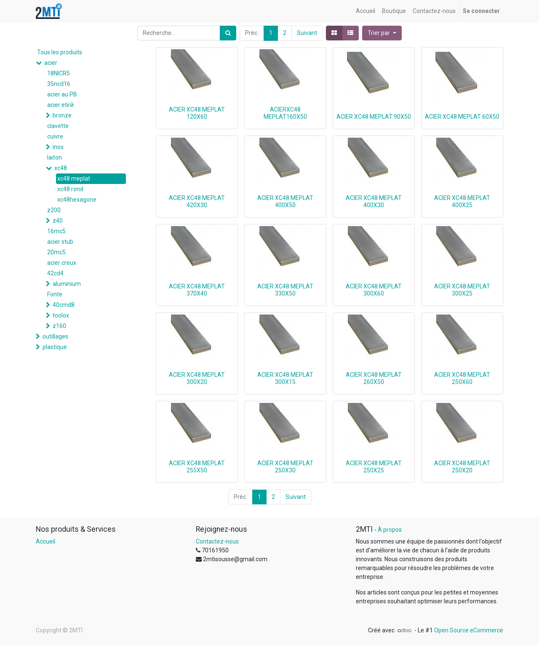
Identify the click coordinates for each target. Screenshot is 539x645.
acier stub (60, 241)
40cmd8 (64, 304)
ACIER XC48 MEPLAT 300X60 (374, 290)
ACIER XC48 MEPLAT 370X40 (197, 290)
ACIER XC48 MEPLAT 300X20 (197, 378)
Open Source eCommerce (468, 630)
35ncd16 (58, 83)
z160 (59, 325)
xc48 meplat (73, 178)
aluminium (67, 283)
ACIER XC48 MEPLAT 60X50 (462, 116)
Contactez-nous (217, 541)
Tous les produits (59, 52)
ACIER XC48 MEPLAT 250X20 (462, 467)
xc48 (60, 168)
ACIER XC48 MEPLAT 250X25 (374, 467)
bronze (62, 115)
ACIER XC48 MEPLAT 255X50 (197, 467)
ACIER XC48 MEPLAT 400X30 (374, 201)
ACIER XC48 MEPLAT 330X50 (285, 290)
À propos (390, 529)
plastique (55, 347)
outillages (55, 336)
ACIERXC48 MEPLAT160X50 (285, 113)
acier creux (61, 262)
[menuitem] (365, 11)
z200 (54, 210)
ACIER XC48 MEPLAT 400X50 (285, 201)
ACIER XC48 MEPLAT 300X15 (285, 378)
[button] (382, 33)
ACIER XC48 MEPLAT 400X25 (462, 201)
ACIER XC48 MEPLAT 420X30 (197, 201)
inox (58, 147)
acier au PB (62, 94)
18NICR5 (58, 73)
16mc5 (56, 231)
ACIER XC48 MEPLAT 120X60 (197, 113)
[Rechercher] (228, 33)
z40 (58, 220)
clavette (58, 126)
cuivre (55, 136)
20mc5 (56, 252)
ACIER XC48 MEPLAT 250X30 (285, 467)
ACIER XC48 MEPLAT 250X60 (462, 378)
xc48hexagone (76, 199)
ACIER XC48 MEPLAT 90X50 (373, 116)
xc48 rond (70, 189)
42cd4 (55, 273)
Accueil (45, 541)
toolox (61, 315)
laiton (54, 157)
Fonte (54, 294)
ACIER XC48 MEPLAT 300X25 (462, 290)
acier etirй (60, 104)
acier (50, 62)
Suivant (307, 32)
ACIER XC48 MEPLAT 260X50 (374, 378)
